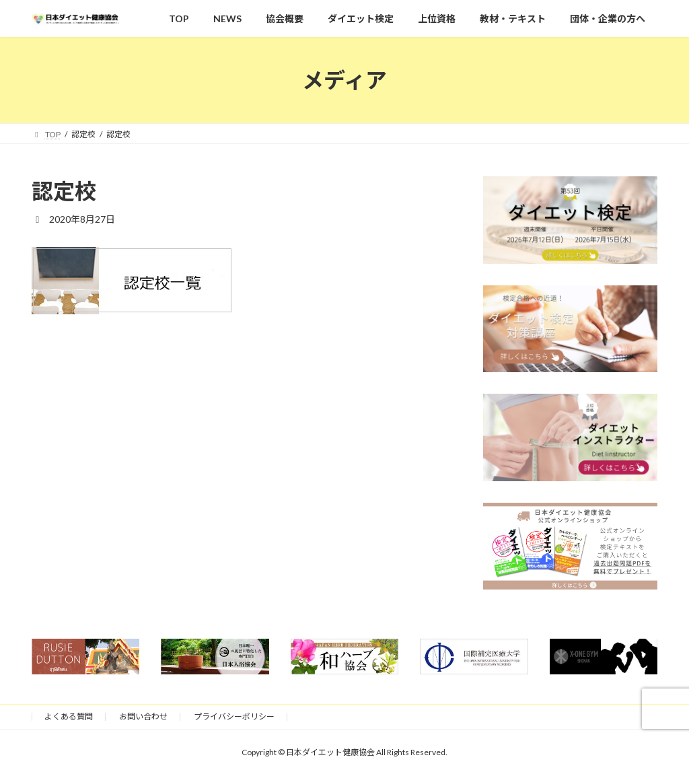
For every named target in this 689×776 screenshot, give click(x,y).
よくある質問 (68, 716)
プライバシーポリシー (234, 716)
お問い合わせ (143, 716)
